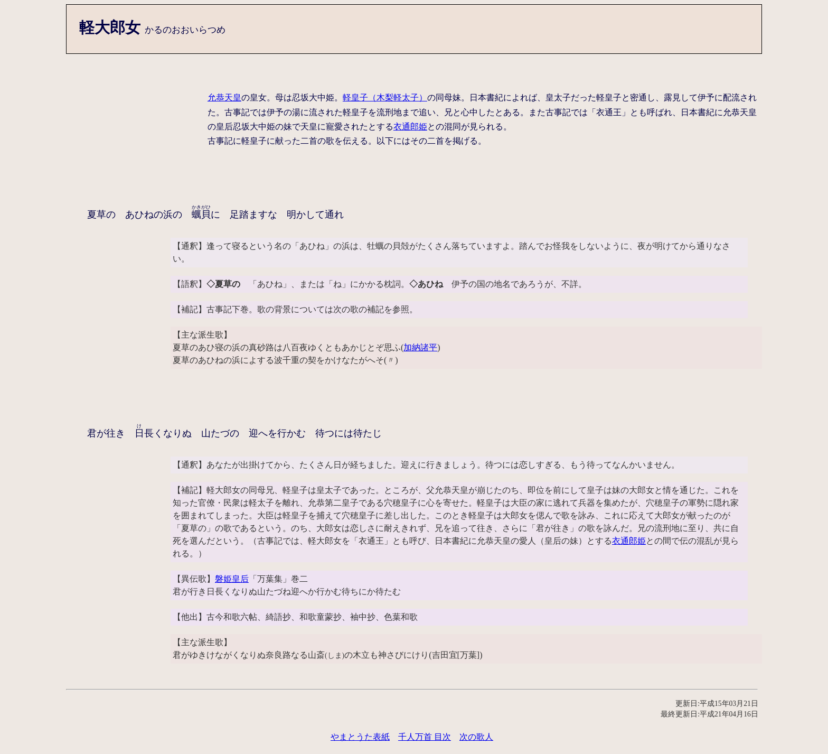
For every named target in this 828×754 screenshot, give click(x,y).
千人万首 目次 (424, 736)
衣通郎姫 (410, 126)
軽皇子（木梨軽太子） (385, 97)
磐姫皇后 (232, 578)
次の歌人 (476, 736)
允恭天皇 (224, 97)
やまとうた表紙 (360, 736)
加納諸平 (420, 347)
